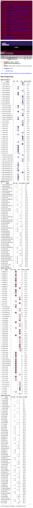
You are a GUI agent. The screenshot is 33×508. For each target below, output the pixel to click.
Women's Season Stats (21, 18)
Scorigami (8, 15)
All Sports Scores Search (9, 39)
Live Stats (8, 6)
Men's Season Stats (10, 18)
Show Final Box (4, 73)
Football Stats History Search (10, 37)
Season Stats (14, 6)
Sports (5, 3)
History (19, 20)
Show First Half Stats (14, 73)
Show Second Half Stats (25, 73)
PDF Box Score (9, 70)
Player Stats (20, 6)
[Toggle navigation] (1, 1)
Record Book (26, 6)
